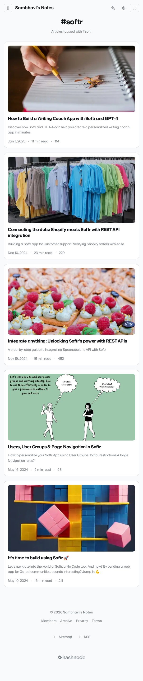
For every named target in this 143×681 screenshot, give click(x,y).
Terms (97, 621)
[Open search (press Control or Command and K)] (113, 8)
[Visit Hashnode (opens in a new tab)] (71, 657)
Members (48, 621)
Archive (66, 621)
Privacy (82, 621)
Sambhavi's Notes (34, 8)
